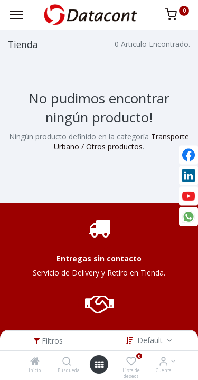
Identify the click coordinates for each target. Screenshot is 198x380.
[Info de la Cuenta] (163, 362)
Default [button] (151, 340)
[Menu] (16, 15)
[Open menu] (99, 364)
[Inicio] (35, 362)
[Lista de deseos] (131, 362)
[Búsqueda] (67, 362)
